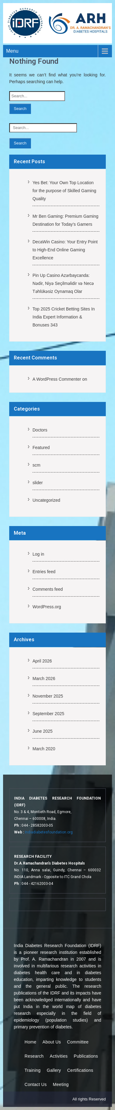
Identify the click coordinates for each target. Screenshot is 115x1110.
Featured (41, 447)
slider (38, 482)
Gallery (54, 1070)
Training (32, 1070)
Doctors (40, 429)
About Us (52, 1041)
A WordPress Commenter (57, 379)
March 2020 (44, 748)
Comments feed (48, 589)
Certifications (80, 1070)
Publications (86, 1056)
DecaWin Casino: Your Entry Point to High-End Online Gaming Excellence (65, 249)
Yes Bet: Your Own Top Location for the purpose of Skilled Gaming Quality (64, 190)
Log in (38, 554)
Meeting (61, 1084)
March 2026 (44, 678)
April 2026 (42, 660)
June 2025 (42, 731)
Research (34, 1056)
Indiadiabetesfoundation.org (49, 832)
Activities (58, 1056)
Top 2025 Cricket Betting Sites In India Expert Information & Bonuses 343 (64, 316)
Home (30, 1041)
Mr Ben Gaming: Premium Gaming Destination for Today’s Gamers (65, 220)
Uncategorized (46, 500)
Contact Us (36, 1084)
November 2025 (48, 696)
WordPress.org (47, 606)
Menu (12, 51)
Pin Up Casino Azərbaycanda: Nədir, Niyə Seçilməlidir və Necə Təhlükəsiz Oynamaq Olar (63, 283)
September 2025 (48, 713)
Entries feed (44, 571)
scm (36, 465)
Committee (78, 1041)
